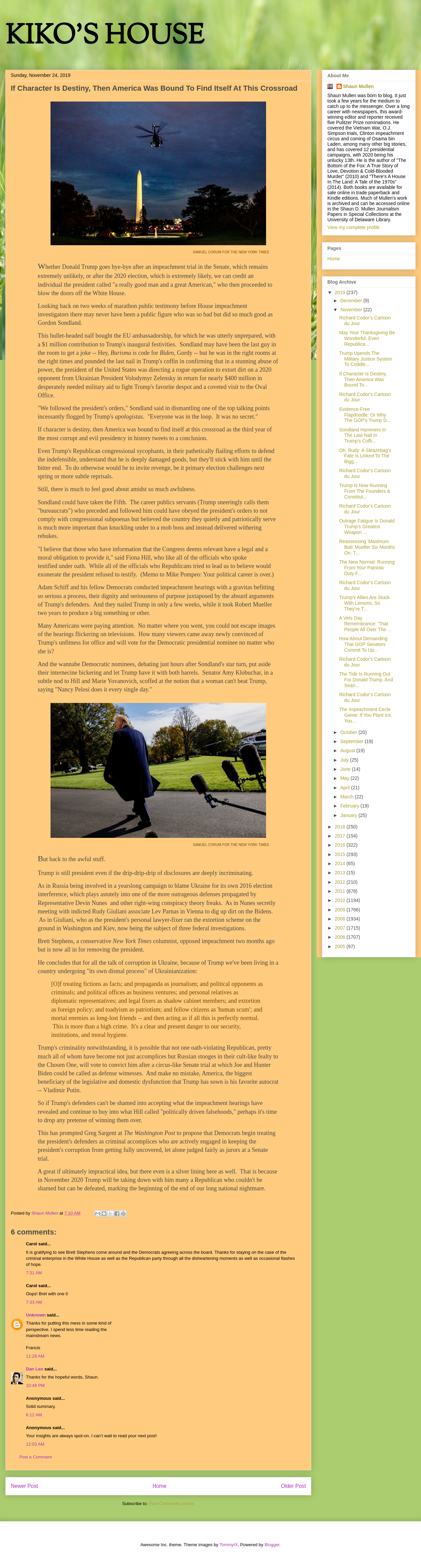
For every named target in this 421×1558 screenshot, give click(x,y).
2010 (341, 900)
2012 (341, 882)
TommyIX (229, 1544)
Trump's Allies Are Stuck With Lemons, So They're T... (364, 603)
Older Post (293, 1486)
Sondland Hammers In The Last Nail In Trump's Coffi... (362, 435)
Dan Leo (34, 1368)
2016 (341, 845)
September (352, 741)
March (347, 796)
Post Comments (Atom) (171, 1503)
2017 (341, 836)
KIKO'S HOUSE (104, 37)
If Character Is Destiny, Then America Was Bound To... (363, 379)
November (351, 309)
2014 (341, 863)
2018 (341, 826)
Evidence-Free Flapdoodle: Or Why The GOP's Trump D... (365, 414)
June (346, 769)
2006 (341, 937)
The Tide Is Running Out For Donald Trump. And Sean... (366, 679)
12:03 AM (35, 1444)
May (345, 778)
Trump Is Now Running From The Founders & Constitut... (364, 491)
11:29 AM (35, 1356)
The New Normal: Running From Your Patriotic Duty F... (367, 567)
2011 (341, 891)
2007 (341, 928)
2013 (341, 872)
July (345, 760)
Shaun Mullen (358, 86)
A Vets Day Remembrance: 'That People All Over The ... (365, 623)
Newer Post (24, 1486)
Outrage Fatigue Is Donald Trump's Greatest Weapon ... (366, 526)
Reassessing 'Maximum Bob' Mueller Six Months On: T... (367, 547)
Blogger (271, 1544)
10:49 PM (35, 1385)
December (351, 300)
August (348, 750)
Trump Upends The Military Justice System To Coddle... (365, 358)
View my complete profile (353, 227)
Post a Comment (35, 1457)
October (349, 732)
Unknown (36, 1315)
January (349, 815)
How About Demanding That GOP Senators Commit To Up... (363, 644)
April (345, 787)
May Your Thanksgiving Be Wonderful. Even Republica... (367, 338)
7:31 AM (34, 1272)
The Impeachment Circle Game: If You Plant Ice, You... (365, 715)
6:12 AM (34, 1414)
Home (160, 1486)
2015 (341, 854)
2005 (341, 946)
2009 (341, 909)
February (350, 806)
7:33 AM (34, 1302)
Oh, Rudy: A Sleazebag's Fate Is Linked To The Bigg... (365, 456)
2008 (341, 919)
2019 (341, 292)
